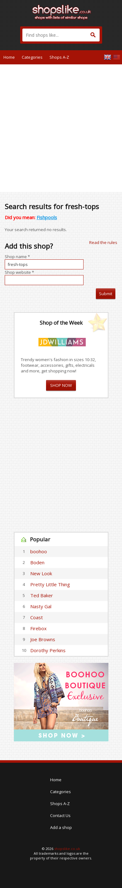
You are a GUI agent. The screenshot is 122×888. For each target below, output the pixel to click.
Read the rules (103, 242)
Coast (36, 617)
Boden (37, 562)
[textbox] (61, 35)
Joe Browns (42, 639)
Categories (32, 57)
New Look (41, 573)
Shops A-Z (59, 57)
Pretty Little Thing (50, 584)
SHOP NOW (61, 385)
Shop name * (17, 256)
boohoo (38, 551)
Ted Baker (41, 595)
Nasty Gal (40, 606)
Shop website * (19, 272)
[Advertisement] (61, 128)
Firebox (38, 628)
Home (9, 57)
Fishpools (47, 217)
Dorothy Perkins (48, 650)
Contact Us (60, 815)
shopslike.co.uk (67, 848)
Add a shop (61, 827)
